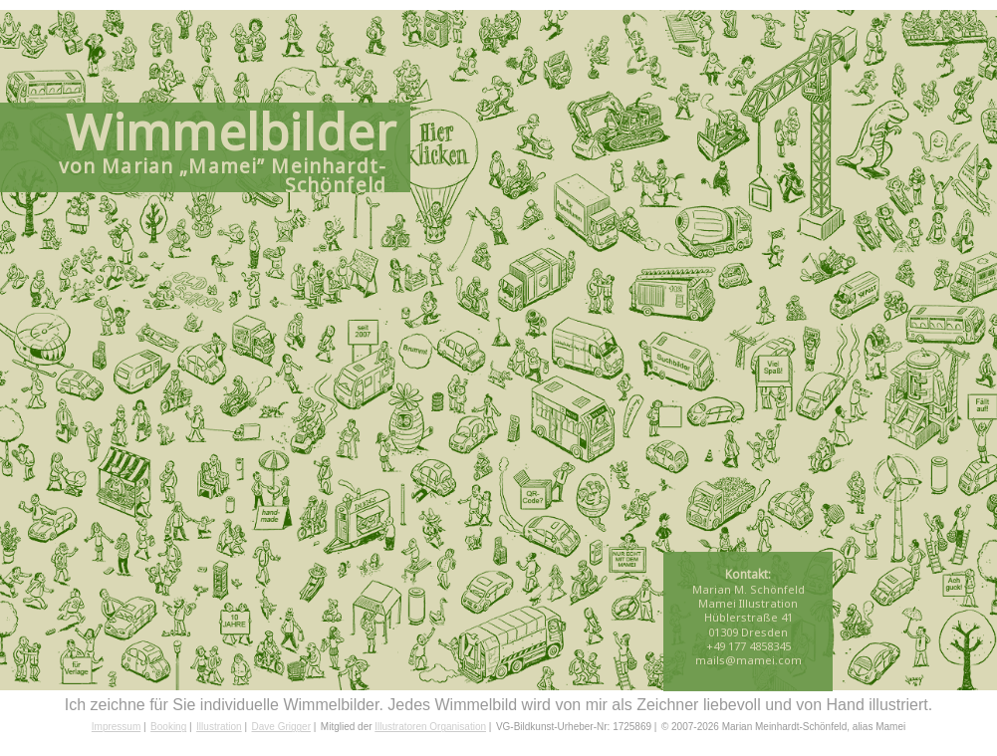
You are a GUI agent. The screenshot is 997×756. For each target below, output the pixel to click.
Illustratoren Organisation (430, 726)
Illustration (219, 726)
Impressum (116, 726)
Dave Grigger (281, 726)
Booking (168, 726)
